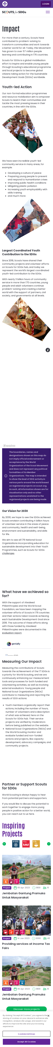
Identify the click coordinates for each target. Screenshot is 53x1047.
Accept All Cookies (26, 1041)
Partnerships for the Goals (16, 844)
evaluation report (12, 633)
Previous (4, 844)
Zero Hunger (36, 844)
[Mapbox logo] (9, 445)
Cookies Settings (26, 1033)
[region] (26, 397)
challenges (8, 553)
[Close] (48, 1016)
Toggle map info (48, 350)
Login (45, 3)
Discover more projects (26, 1009)
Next (48, 844)
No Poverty (26, 844)
